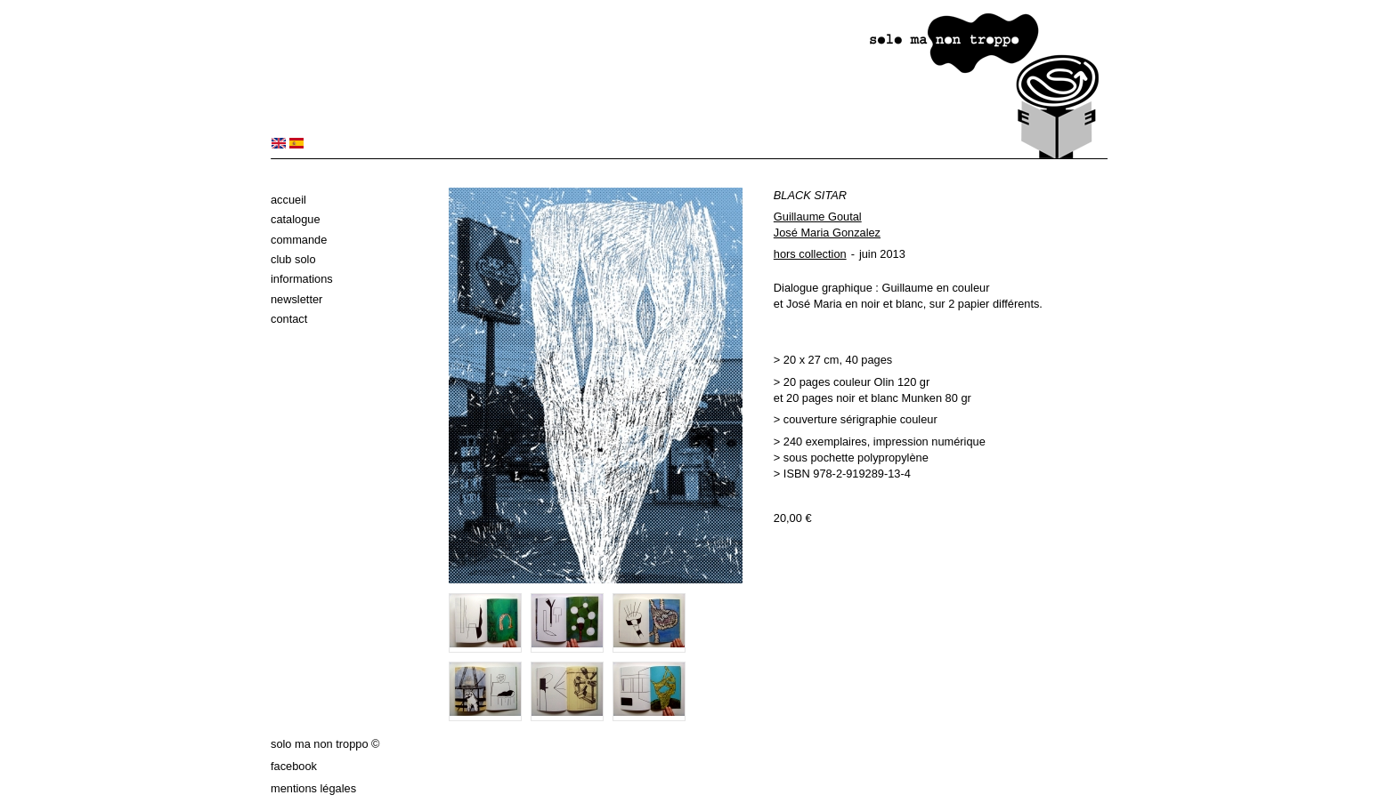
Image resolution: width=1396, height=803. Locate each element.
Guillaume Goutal (818, 216)
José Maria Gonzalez (827, 232)
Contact (289, 318)
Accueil (288, 199)
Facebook (294, 766)
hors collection (810, 254)
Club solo (293, 259)
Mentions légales (313, 788)
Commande (299, 239)
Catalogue (296, 219)
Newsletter (296, 299)
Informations (302, 278)
